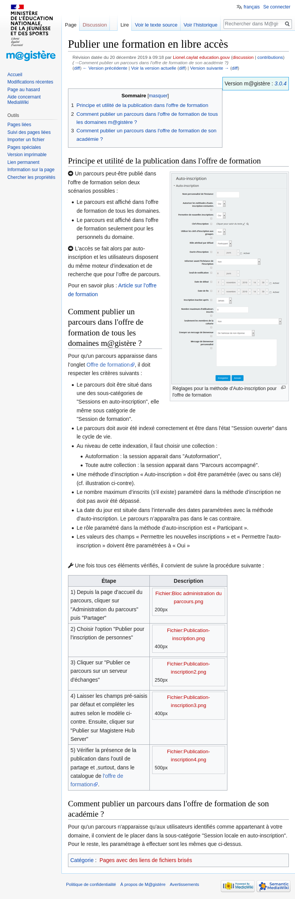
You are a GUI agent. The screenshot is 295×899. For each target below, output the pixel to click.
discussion (243, 57)
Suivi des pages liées (29, 132)
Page (70, 25)
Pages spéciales (24, 147)
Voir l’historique (200, 25)
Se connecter (276, 7)
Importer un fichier (26, 139)
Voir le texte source (156, 25)
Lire (125, 25)
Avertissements (184, 884)
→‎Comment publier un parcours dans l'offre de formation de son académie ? (150, 62)
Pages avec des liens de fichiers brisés (145, 860)
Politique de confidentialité (91, 884)
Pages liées (19, 124)
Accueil (14, 74)
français (252, 7)
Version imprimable (26, 154)
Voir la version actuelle (153, 67)
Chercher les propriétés (31, 177)
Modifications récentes (30, 82)
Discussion (95, 25)
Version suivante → (209, 67)
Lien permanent (23, 162)
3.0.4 (281, 83)
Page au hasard (23, 89)
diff (77, 67)
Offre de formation (108, 365)
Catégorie (82, 860)
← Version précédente (105, 67)
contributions (270, 57)
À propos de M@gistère (143, 884)
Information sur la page (31, 169)
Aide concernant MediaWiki (24, 99)
